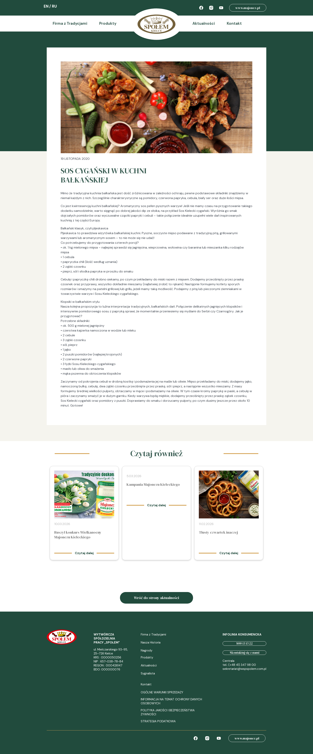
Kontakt (234, 23)
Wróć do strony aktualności (156, 597)
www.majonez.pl (247, 8)
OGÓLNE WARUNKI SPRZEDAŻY (162, 692)
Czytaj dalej (84, 553)
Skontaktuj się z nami (244, 652)
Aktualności (203, 23)
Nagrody (146, 650)
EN (46, 6)
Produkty (107, 23)
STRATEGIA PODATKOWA (158, 721)
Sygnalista (148, 673)
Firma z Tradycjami (70, 23)
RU (54, 6)
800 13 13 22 (244, 643)
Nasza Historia (150, 642)
